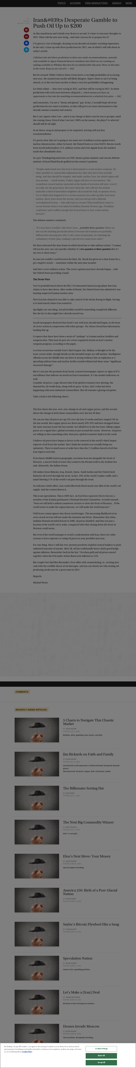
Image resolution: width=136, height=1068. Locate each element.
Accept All (101, 1064)
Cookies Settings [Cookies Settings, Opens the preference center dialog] (101, 1050)
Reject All (101, 1057)
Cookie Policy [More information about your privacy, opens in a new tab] (27, 1053)
